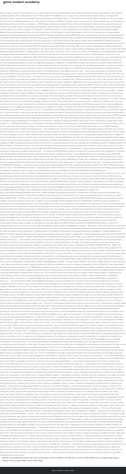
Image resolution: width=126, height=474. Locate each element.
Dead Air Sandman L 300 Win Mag (62, 458)
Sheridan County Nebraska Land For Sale (17, 458)
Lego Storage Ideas (41, 458)
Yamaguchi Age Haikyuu (110, 458)
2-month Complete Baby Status (88, 458)
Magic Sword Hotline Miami (32, 460)
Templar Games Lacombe (11, 460)
